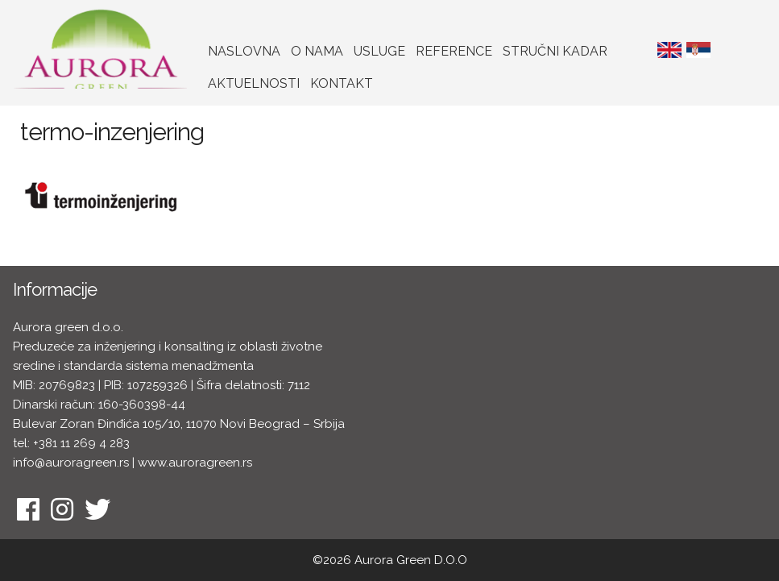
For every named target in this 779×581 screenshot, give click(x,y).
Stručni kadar (555, 51)
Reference (454, 51)
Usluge (379, 51)
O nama (317, 51)
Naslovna (244, 51)
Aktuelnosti (254, 83)
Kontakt (341, 83)
